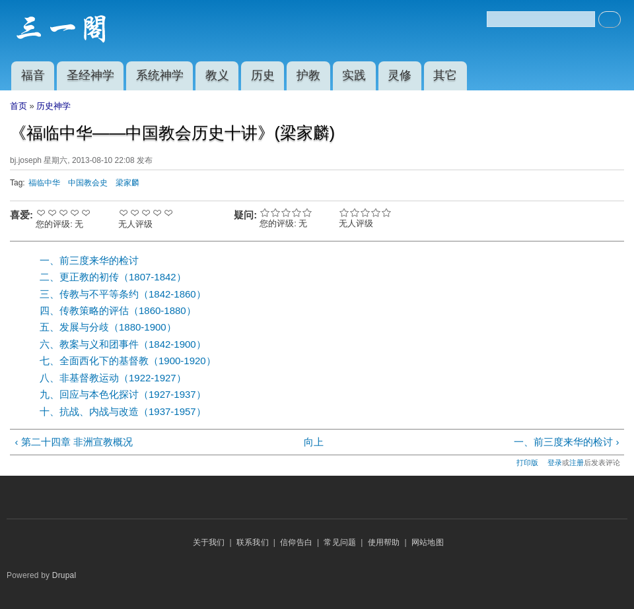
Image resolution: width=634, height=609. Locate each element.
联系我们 (252, 542)
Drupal (64, 575)
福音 (33, 75)
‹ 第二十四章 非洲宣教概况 (73, 441)
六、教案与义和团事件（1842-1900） (123, 344)
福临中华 (44, 182)
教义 (217, 75)
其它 (445, 75)
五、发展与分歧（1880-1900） (108, 327)
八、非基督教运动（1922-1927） (113, 377)
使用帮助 (384, 542)
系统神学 (160, 75)
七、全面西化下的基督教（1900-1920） (128, 360)
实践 (354, 75)
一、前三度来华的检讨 (89, 260)
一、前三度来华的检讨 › (566, 441)
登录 (554, 462)
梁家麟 (127, 182)
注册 (576, 462)
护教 (308, 75)
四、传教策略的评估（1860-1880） (118, 310)
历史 (263, 75)
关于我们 (209, 542)
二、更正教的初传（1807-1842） (113, 276)
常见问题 (340, 542)
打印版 (527, 462)
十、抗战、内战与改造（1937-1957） (123, 411)
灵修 (399, 75)
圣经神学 (90, 75)
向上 (314, 441)
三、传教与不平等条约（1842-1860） (123, 294)
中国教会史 (88, 182)
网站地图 (427, 542)
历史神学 (53, 106)
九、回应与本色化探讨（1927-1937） (123, 394)
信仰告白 (296, 542)
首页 (18, 106)
